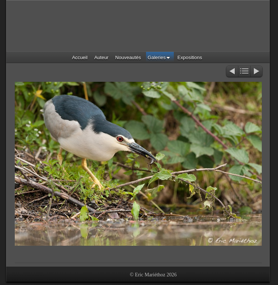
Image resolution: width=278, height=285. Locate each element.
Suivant (257, 72)
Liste (244, 72)
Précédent (231, 72)
